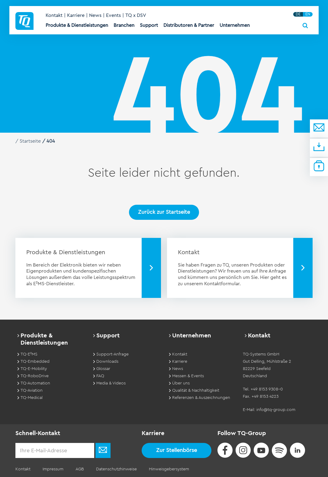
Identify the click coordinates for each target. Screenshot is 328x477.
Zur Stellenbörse (176, 450)
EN (307, 14)
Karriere (76, 15)
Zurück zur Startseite (164, 212)
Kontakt (54, 15)
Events (113, 15)
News (95, 15)
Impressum (53, 469)
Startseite (30, 141)
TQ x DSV (135, 15)
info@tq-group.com (275, 410)
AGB (80, 469)
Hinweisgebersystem (169, 469)
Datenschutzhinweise (116, 469)
